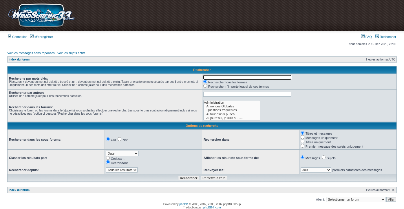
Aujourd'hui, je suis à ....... (231, 118)
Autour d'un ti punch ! (231, 114)
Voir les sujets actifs (71, 53)
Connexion (18, 36)
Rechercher (385, 36)
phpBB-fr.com (212, 207)
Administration (231, 102)
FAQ (366, 36)
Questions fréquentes (231, 110)
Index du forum (19, 59)
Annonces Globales (231, 106)
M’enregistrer (41, 36)
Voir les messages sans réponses (31, 53)
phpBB (183, 204)
